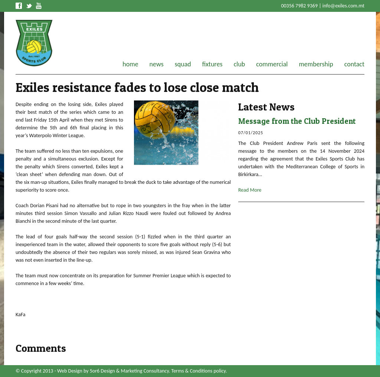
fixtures (212, 64)
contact (354, 64)
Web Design (69, 371)
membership (316, 64)
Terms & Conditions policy (198, 371)
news (157, 64)
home (130, 64)
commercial (272, 64)
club (239, 64)
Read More (250, 190)
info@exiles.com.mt (343, 6)
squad (183, 64)
